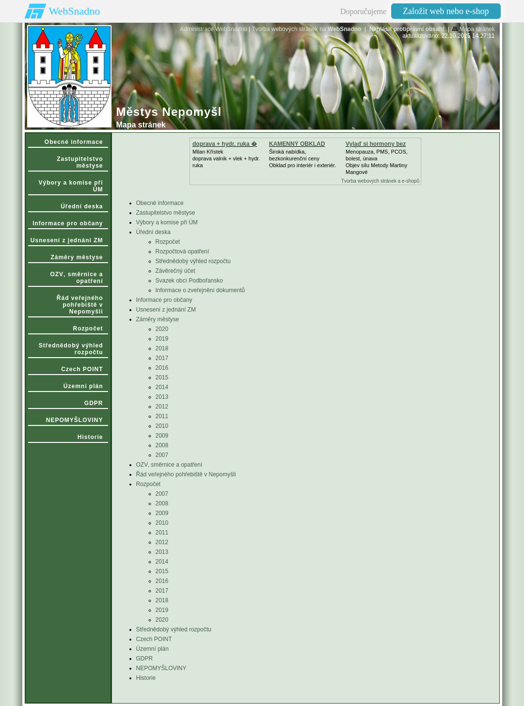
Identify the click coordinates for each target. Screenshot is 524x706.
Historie (146, 678)
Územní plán (152, 648)
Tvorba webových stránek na (306, 29)
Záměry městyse (157, 319)
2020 (162, 329)
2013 (162, 396)
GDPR (144, 658)
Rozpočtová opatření (182, 251)
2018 (162, 348)
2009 (162, 435)
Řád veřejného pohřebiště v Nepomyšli (186, 474)
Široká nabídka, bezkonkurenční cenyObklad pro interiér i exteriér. (302, 158)
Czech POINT (154, 639)
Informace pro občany (164, 300)
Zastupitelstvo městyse (165, 212)
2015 (162, 377)
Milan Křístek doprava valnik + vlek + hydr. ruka (226, 158)
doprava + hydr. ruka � (224, 144)
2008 (162, 445)
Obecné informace (160, 203)
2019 (162, 338)
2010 (162, 426)
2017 (162, 358)
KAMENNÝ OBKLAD (297, 144)
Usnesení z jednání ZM (166, 309)
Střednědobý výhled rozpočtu (193, 261)
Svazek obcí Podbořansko (189, 280)
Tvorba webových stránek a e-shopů (380, 181)
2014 (162, 387)
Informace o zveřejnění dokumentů (200, 290)
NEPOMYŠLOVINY (161, 668)
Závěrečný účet (175, 270)
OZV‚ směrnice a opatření (169, 464)
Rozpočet (168, 241)
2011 (162, 416)
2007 (162, 455)
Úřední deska (153, 232)
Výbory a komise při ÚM (167, 222)
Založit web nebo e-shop (446, 11)
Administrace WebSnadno (213, 29)
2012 (162, 406)
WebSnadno (74, 11)
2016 (162, 367)
